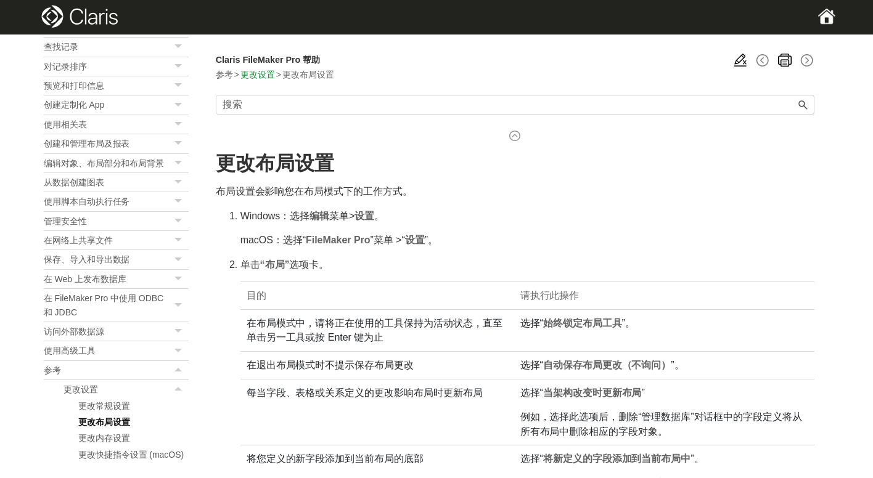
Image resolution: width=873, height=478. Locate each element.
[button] (180, 47)
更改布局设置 (104, 422)
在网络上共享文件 (116, 240)
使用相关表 (116, 124)
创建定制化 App (116, 104)
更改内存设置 (104, 438)
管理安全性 (116, 221)
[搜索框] (515, 105)
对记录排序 (116, 66)
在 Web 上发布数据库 (116, 279)
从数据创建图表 (116, 182)
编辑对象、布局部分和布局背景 (116, 163)
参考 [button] (116, 370)
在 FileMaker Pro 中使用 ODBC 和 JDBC (116, 305)
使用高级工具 (116, 350)
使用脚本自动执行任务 (116, 201)
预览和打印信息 (116, 85)
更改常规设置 (104, 406)
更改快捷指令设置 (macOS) (131, 455)
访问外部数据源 (116, 331)
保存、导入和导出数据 (116, 259)
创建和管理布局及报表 (116, 143)
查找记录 (116, 47)
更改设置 (126, 389)
